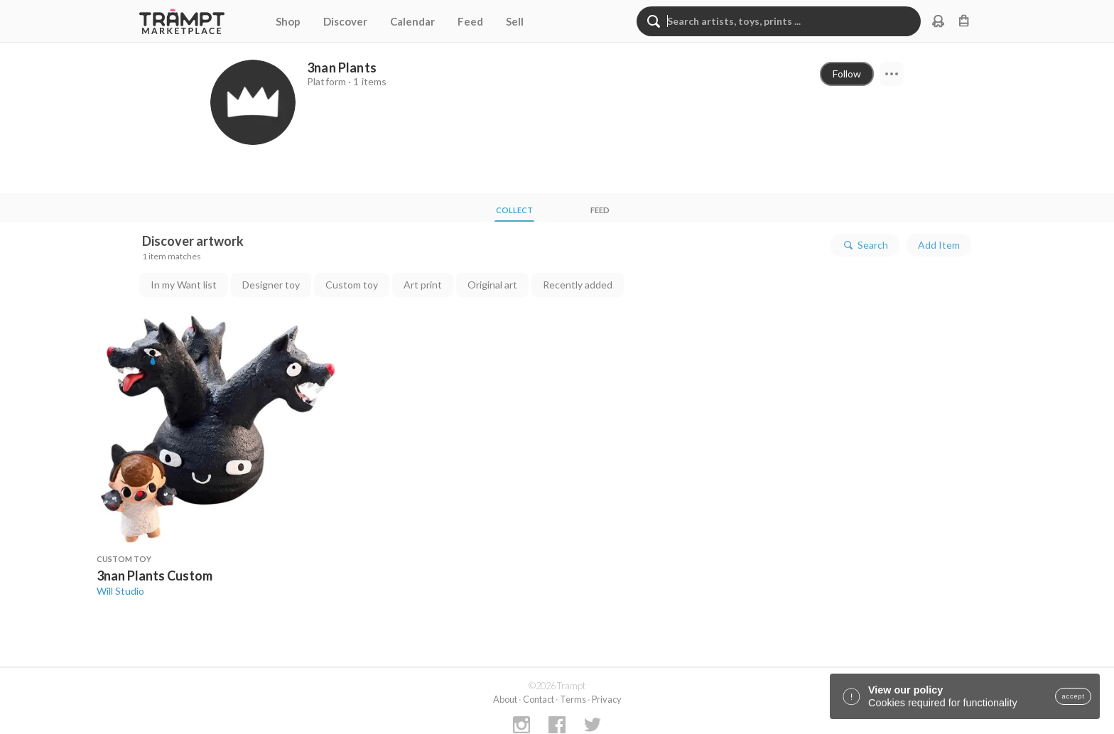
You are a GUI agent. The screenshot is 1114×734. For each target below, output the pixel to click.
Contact (538, 699)
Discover (345, 21)
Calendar (412, 21)
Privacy (607, 699)
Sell (515, 21)
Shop (288, 21)
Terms (573, 699)
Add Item (939, 245)
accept (1073, 696)
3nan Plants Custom (154, 575)
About (505, 699)
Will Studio (120, 591)
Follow (847, 74)
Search (865, 245)
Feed (470, 21)
